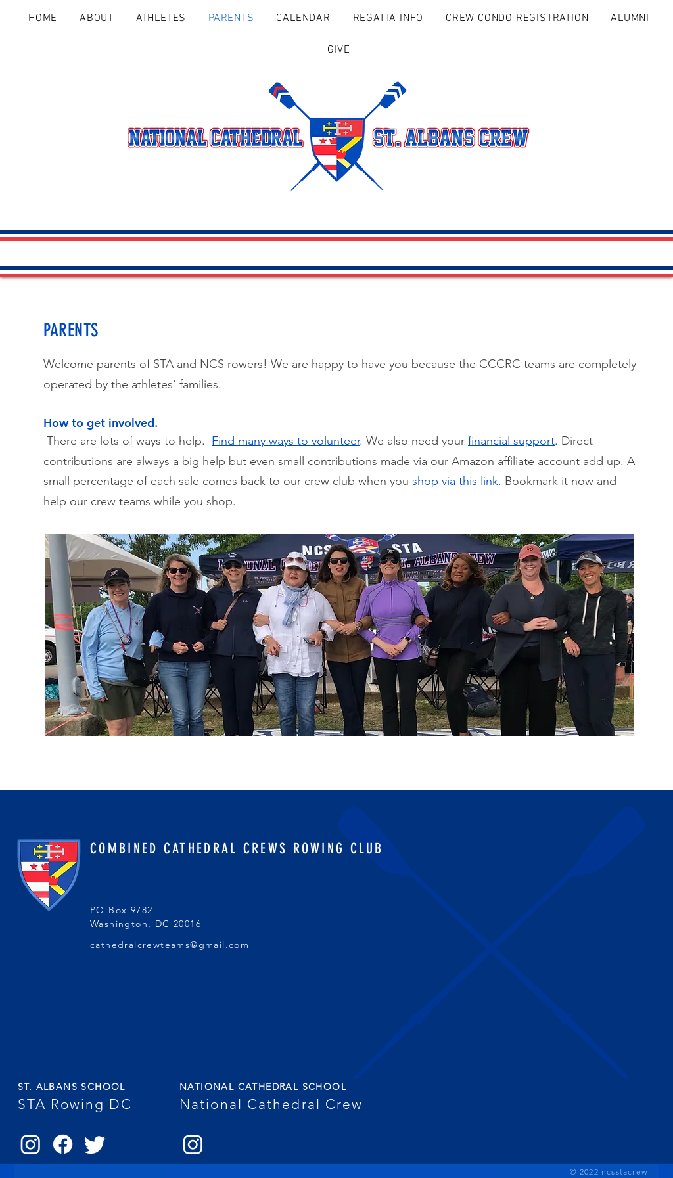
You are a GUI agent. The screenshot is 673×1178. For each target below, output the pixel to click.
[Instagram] (30, 1144)
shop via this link (455, 481)
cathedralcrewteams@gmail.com (169, 945)
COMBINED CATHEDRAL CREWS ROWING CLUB (237, 848)
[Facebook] (63, 1144)
